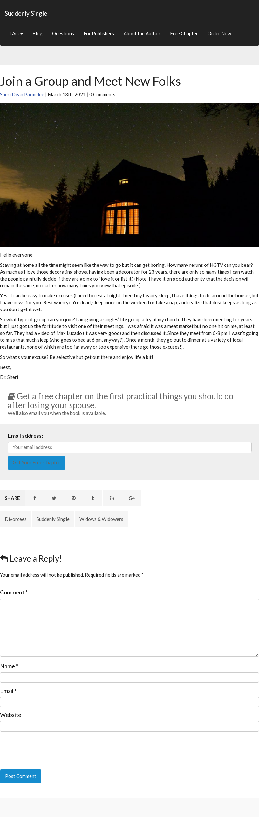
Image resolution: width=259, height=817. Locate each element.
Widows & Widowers (101, 519)
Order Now (219, 33)
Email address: (25, 435)
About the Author (142, 33)
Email (8, 690)
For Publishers (99, 33)
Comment (14, 592)
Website (10, 714)
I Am (16, 33)
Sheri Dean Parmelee (22, 94)
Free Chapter (184, 33)
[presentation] (43, 746)
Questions (63, 33)
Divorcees (16, 519)
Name (9, 666)
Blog (37, 33)
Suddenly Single (26, 13)
